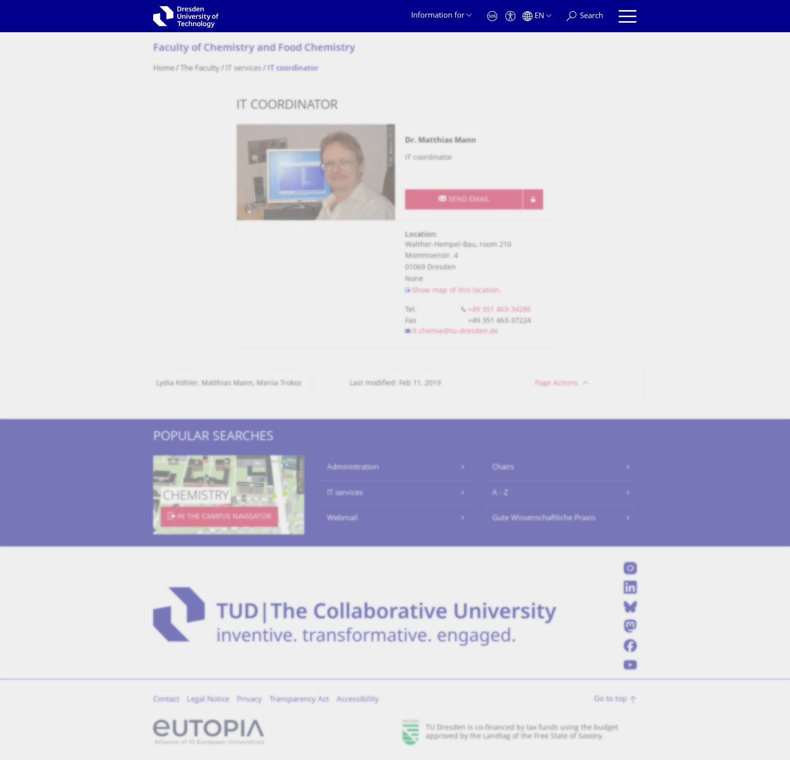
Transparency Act (299, 700)
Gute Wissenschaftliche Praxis (544, 518)
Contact (166, 700)
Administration (353, 467)
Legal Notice (208, 700)
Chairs (503, 467)
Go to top (610, 699)
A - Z (500, 493)
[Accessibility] (510, 16)
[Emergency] (492, 16)
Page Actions (556, 383)
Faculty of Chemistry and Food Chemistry (254, 48)
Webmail (342, 518)
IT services (345, 493)
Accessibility (358, 700)
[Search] (584, 16)
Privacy (249, 700)
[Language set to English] (536, 16)
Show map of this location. (456, 291)
